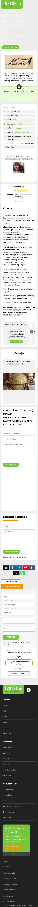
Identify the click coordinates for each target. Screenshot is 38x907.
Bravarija (6, 759)
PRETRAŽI (11, 637)
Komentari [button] (19, 201)
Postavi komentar (11, 552)
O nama (6, 861)
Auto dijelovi (7, 747)
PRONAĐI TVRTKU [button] (10, 582)
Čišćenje (6, 764)
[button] (32, 3)
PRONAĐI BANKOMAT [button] (12, 587)
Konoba (6, 801)
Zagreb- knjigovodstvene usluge (19, 662)
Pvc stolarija (7, 795)
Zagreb (5, 705)
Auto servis (7, 753)
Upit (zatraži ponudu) (10, 47)
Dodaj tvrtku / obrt (13, 847)
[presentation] (31, 331)
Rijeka (19, 669)
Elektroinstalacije (9, 812)
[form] (19, 628)
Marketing (6, 866)
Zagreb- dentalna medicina (19, 652)
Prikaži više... (7, 733)
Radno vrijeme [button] (28, 143)
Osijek (5, 722)
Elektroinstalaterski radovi (12, 806)
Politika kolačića (9, 889)
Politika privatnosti (10, 884)
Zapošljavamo (8, 896)
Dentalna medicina (10, 770)
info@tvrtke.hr (16, 854)
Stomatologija (8, 789)
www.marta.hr (23, 132)
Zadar (5, 728)
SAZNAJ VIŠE (16, 341)
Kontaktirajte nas (9, 878)
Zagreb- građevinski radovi (19, 673)
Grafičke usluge (9, 901)
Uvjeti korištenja (9, 873)
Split (19, 657)
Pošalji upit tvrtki (11, 464)
